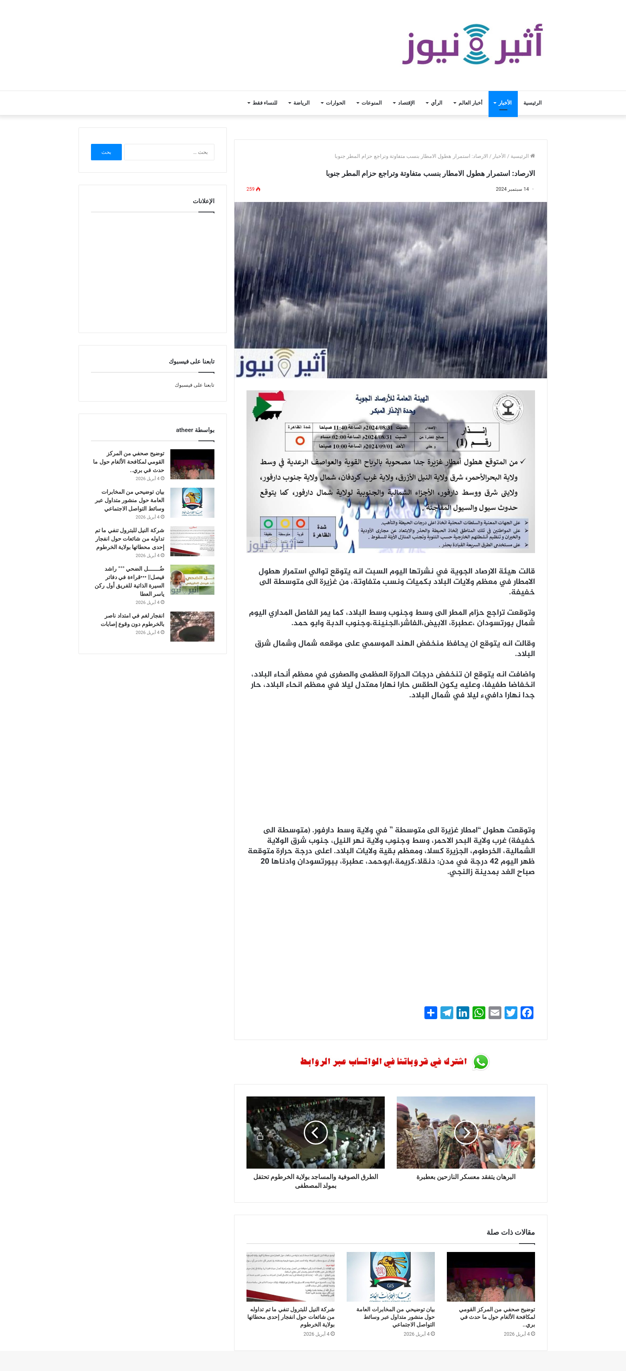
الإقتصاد (406, 103)
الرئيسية (532, 103)
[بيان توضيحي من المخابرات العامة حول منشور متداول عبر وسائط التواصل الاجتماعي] (391, 1277)
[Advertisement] (390, 767)
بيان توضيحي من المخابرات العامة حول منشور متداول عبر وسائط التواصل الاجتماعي (395, 1317)
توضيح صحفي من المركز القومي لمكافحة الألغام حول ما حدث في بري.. (497, 1317)
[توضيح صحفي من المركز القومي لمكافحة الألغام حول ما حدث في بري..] (491, 1277)
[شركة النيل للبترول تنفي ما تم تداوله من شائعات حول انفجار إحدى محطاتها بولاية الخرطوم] (290, 1277)
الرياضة (301, 103)
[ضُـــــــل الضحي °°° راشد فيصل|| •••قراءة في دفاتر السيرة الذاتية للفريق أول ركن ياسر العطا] (192, 580)
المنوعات (371, 103)
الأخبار (505, 103)
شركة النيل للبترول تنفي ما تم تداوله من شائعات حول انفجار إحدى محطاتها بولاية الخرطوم (291, 1317)
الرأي (436, 103)
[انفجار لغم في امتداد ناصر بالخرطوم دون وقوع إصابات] (192, 627)
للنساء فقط (264, 103)
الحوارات (335, 103)
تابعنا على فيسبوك (194, 385)
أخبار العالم (470, 103)
